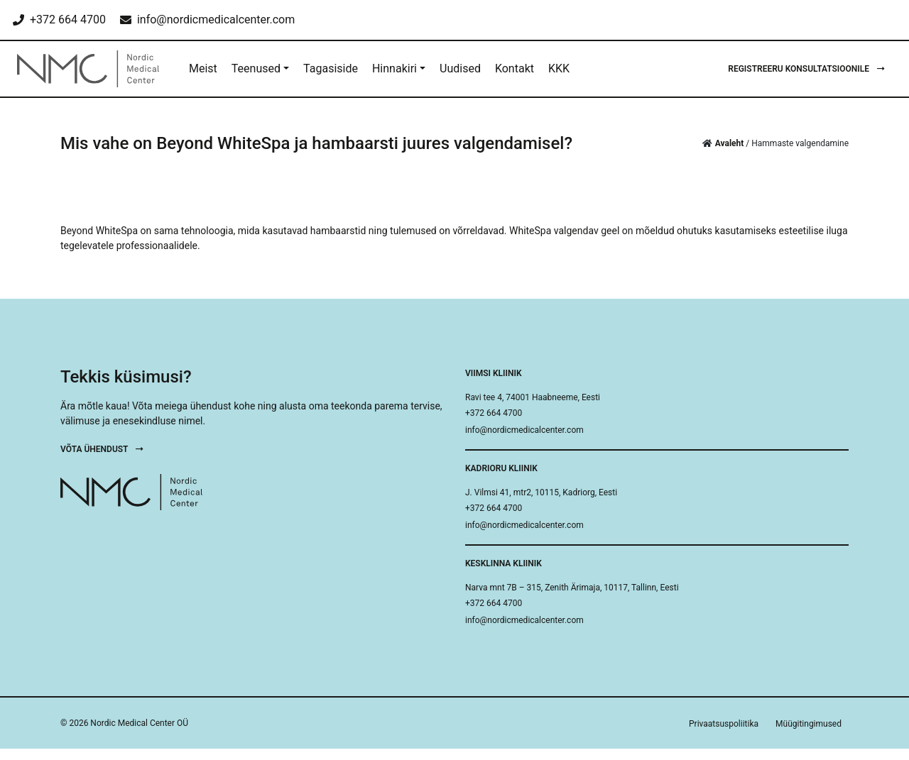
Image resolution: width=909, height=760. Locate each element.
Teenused (256, 68)
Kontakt (514, 68)
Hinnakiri (394, 68)
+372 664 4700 (493, 413)
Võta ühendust (101, 449)
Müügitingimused (808, 724)
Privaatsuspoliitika (723, 724)
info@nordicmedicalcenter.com (524, 430)
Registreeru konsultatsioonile (806, 69)
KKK (559, 68)
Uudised (460, 68)
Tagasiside (330, 68)
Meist (203, 68)
